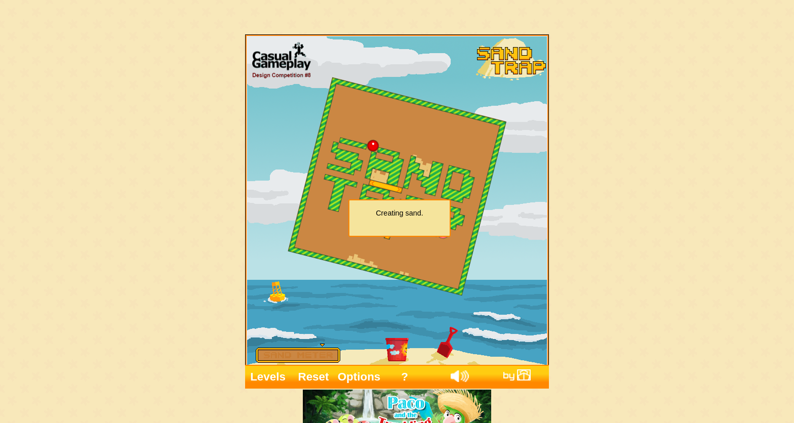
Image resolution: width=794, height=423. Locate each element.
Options (359, 373)
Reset (313, 373)
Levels (268, 373)
